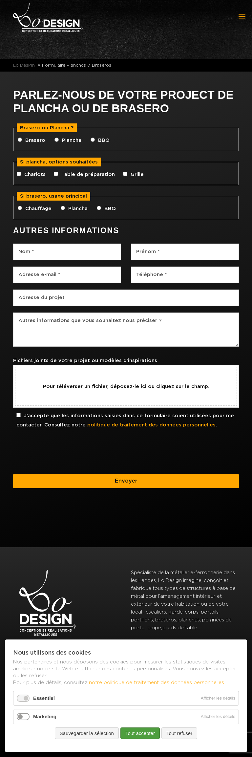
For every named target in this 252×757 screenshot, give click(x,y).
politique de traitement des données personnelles (151, 424)
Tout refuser (179, 733)
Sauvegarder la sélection (87, 733)
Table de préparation (88, 174)
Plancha (71, 140)
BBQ (104, 140)
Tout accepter (140, 733)
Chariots (35, 174)
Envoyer (126, 481)
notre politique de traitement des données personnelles (156, 682)
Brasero (35, 140)
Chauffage (38, 208)
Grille (137, 174)
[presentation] (63, 454)
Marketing (44, 716)
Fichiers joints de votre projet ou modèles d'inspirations (85, 360)
